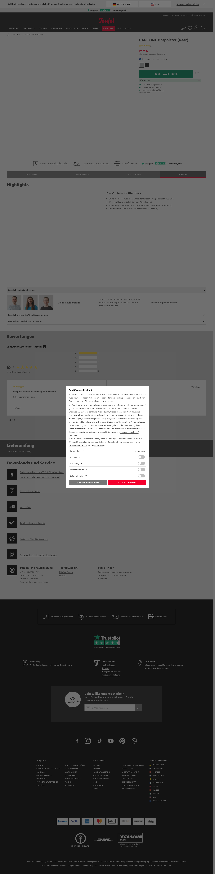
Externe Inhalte (76, 475)
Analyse (73, 457)
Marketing (74, 463)
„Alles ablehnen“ (116, 412)
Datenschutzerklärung (78, 445)
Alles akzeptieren (127, 482)
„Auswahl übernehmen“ (130, 432)
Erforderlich (75, 450)
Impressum (100, 445)
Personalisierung (77, 469)
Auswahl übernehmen (87, 482)
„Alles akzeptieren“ (125, 422)
